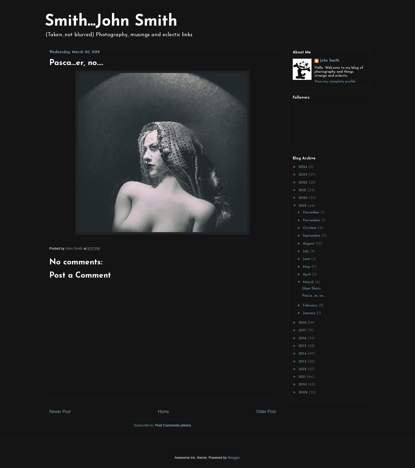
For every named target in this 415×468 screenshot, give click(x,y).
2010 (303, 385)
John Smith (329, 61)
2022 (303, 183)
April (307, 275)
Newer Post (60, 411)
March (309, 282)
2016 (303, 338)
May (307, 267)
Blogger (233, 458)
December (312, 212)
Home (163, 411)
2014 (303, 354)
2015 (303, 346)
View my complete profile (334, 82)
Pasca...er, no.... (314, 296)
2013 (303, 362)
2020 (304, 198)
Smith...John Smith (111, 22)
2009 (304, 392)
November (312, 220)
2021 (303, 190)
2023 (303, 175)
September (312, 236)
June (307, 259)
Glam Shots (311, 289)
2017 (303, 330)
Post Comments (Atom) (173, 425)
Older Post (266, 411)
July (306, 251)
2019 (303, 206)
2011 (303, 377)
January (310, 313)
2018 (303, 323)
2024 (303, 167)
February (310, 306)
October (310, 228)
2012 (303, 369)
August (309, 244)
